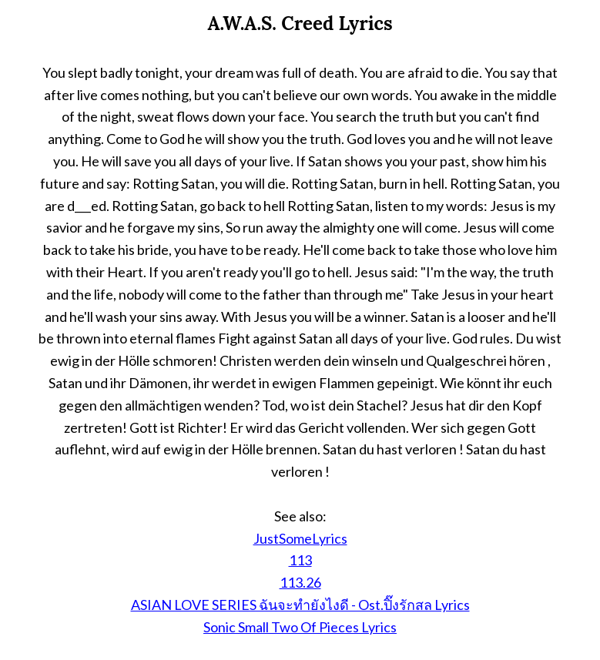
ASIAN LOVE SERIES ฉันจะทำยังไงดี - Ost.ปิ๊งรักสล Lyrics (300, 604)
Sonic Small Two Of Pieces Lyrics (300, 626)
